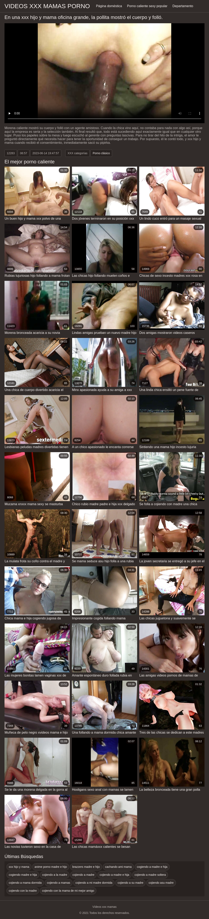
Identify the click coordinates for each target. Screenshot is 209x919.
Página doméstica (109, 6)
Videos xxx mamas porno (47, 6)
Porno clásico (101, 153)
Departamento (182, 6)
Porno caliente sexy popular (147, 6)
